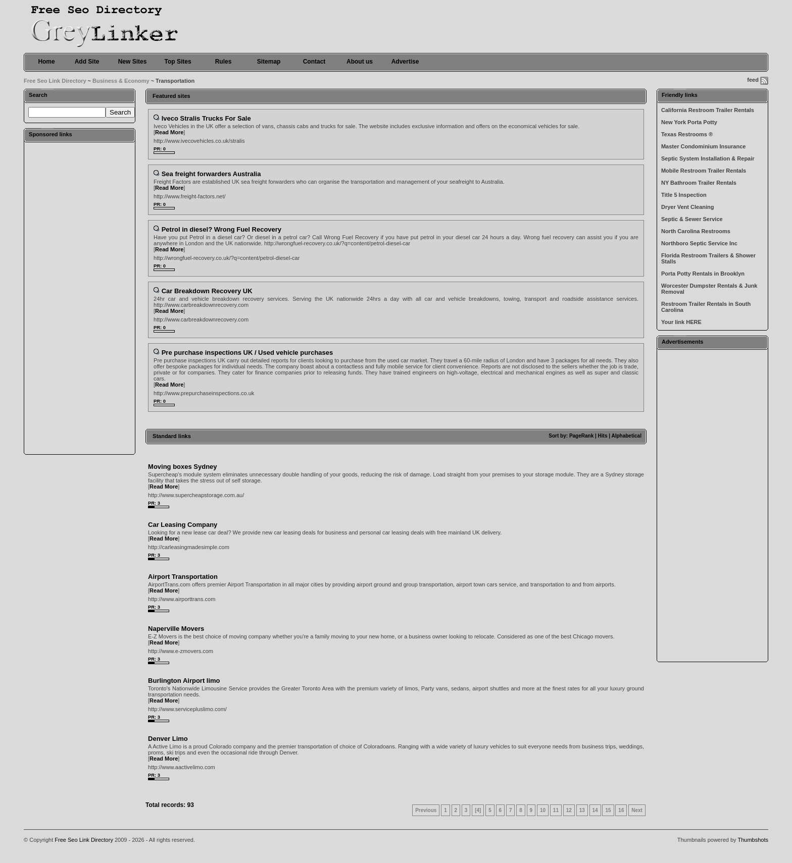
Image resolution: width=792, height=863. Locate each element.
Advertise (405, 61)
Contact (314, 61)
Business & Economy (120, 81)
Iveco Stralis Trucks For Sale (206, 118)
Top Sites (177, 61)
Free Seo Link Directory (55, 81)
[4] (478, 810)
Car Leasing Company (182, 524)
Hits (603, 436)
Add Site (87, 61)
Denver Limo (168, 738)
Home (46, 61)
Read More (169, 132)
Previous (425, 810)
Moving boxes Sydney (182, 466)
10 (543, 810)
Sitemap (269, 61)
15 (608, 810)
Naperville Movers (176, 628)
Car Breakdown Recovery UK (207, 291)
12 (569, 810)
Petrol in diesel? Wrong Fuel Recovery (221, 229)
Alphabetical (626, 436)
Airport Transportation (183, 576)
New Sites (132, 61)
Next (636, 810)
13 (582, 810)
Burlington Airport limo (184, 680)
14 (595, 810)
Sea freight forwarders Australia (211, 174)
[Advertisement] (79, 297)
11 (556, 810)
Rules (223, 61)
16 (621, 810)
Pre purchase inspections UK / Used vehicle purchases (247, 352)
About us (359, 61)
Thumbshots (752, 840)
